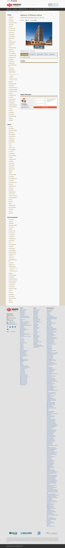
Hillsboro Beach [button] (12, 57)
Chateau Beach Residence (24, 321)
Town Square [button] (11, 114)
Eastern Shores (36, 320)
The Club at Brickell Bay (24, 366)
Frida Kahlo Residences (51, 378)
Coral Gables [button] (11, 34)
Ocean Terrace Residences (51, 420)
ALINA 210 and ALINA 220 (51, 328)
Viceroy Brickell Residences (51, 511)
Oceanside (22, 349)
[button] (57, 23)
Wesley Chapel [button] (12, 205)
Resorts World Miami (50, 438)
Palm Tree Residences (50, 432)
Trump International (23, 368)
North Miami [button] (11, 85)
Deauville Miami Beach (51, 359)
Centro (21, 320)
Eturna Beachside (50, 368)
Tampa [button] (10, 203)
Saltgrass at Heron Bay (37, 341)
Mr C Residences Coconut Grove (25, 336)
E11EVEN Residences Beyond (52, 363)
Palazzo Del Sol (22, 352)
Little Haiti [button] (11, 68)
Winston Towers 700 (23, 383)
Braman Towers (49, 346)
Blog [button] (31, 9)
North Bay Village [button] (12, 83)
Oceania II (21, 345)
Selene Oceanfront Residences (52, 452)
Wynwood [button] (11, 120)
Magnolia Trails (36, 335)
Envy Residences (50, 367)
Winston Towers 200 (23, 378)
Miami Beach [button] (11, 70)
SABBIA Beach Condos (24, 360)
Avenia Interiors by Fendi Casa (52, 338)
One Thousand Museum (24, 350)
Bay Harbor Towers (50, 340)
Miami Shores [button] (12, 168)
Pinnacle (21, 357)
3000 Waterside (49, 321)
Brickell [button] (10, 26)
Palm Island (35, 338)
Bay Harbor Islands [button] (13, 22)
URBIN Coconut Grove (50, 506)
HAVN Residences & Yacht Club (52, 381)
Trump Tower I (22, 371)
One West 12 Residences (51, 426)
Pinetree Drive (35, 339)
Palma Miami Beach (50, 433)
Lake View (35, 330)
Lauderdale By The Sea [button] (12, 65)
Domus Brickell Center (50, 362)
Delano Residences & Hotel (51, 360)
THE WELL (48, 468)
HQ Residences (49, 382)
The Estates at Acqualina (51, 477)
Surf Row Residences (50, 467)
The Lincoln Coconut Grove (51, 479)
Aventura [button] (11, 19)
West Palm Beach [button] (12, 116)
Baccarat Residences (50, 339)
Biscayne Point (35, 317)
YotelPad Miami (22, 384)
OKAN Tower (49, 414)
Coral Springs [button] (12, 36)
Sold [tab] (46, 54)
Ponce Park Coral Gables (51, 436)
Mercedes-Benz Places (51, 403)
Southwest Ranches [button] (13, 104)
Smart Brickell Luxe (50, 459)
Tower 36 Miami (49, 498)
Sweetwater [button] (11, 112)
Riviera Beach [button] (12, 101)
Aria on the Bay (22, 315)
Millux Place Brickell (50, 406)
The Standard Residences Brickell (52, 495)
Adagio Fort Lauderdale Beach (52, 329)
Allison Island (35, 313)
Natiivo (48, 410)
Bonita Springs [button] (12, 134)
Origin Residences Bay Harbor (52, 430)
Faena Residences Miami (51, 369)
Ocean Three (22, 340)
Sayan (21, 362)
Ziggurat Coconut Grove (51, 526)
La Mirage (35, 329)
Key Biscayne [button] (12, 63)
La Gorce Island (36, 328)
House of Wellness (50, 388)
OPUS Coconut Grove (50, 415)
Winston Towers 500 (23, 381)
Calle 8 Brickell (49, 349)
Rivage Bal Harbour (50, 443)
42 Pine (48, 313)
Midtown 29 (11, 76)
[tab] (13, 17)
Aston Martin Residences (24, 316)
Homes (34, 308)
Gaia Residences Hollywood (51, 379)
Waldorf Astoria (49, 521)
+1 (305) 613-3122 (55, 3)
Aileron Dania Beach (50, 330)
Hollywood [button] (11, 59)
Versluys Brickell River (50, 510)
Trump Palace (22, 369)
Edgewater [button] (11, 49)
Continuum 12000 (50, 357)
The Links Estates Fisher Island (38, 346)
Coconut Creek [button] (12, 28)
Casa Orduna (35, 318)
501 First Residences (50, 316)
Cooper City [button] (11, 32)
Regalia (21, 358)
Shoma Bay (49, 455)
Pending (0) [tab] (40, 54)
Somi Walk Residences (51, 463)
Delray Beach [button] (11, 44)
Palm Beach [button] (11, 180)
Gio (10, 73)
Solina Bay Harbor (50, 462)
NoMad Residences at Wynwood (52, 413)
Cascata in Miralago (36, 319)
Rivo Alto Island (36, 340)
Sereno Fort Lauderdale (51, 453)
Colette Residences (50, 356)
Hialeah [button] (10, 157)
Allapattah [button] (11, 17)
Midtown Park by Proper (13, 78)
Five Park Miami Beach (51, 370)
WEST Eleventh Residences (51, 518)
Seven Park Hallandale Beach (52, 454)
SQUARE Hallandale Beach (51, 447)
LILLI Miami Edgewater (50, 395)
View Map (32, 50)
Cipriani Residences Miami (51, 353)
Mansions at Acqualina (24, 329)
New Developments (50, 308)
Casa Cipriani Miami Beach (51, 350)
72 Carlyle (48, 314)
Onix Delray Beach (50, 427)
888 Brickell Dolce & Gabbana (52, 318)
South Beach (35, 342)
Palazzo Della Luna (23, 353)
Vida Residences (49, 512)
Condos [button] (9, 9)
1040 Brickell (49, 319)
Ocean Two (22, 339)
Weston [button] (10, 118)
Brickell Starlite (49, 347)
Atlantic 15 (35, 315)
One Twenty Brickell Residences (52, 425)
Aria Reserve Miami (50, 334)
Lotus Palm (35, 334)
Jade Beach (22, 326)
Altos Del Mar (35, 314)
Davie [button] (10, 40)
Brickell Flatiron (22, 319)
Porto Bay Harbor (50, 437)
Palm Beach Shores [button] (13, 91)
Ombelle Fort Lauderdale (51, 422)
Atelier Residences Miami (51, 337)
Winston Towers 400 (23, 380)
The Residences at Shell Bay (52, 485)
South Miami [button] (11, 103)
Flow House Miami (50, 371)
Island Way (35, 326)
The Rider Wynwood (50, 486)
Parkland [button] (11, 93)
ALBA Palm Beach (50, 327)
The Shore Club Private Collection (52, 490)
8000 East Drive (49, 326)
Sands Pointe (22, 361)
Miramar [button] (11, 81)
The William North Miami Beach (52, 497)
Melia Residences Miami (51, 402)
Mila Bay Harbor (49, 405)
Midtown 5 (11, 77)
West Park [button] (11, 209)
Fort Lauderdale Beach (37, 321)
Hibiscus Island (35, 324)
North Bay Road (36, 337)
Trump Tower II (22, 372)
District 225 (49, 361)
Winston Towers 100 (23, 377)
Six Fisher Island (49, 457)
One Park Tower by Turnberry (52, 424)
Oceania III (21, 346)
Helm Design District (50, 385)
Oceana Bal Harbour (23, 342)
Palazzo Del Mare (23, 351)
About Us (8, 331)
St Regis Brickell (49, 465)
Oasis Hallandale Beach (51, 416)
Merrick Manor (22, 330)
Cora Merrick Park (50, 358)
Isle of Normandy (36, 327)
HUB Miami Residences (51, 383)
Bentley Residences (50, 342)
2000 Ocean (22, 314)
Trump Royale (22, 370)
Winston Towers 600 (23, 382)
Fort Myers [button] (11, 151)
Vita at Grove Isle (49, 517)
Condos (21, 308)
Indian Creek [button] (11, 61)
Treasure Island (36, 347)
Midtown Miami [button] (12, 72)
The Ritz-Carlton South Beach (52, 489)
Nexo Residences (50, 412)
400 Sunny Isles (22, 313)
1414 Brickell (49, 320)
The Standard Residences (14, 79)
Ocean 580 (48, 417)
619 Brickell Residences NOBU (52, 317)
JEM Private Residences (51, 392)
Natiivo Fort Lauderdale (51, 411)
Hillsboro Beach (22, 310)
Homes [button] (15, 9)
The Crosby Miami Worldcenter (52, 475)
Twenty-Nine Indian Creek (51, 500)
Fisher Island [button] (11, 51)
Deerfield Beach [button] (12, 42)
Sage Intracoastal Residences (52, 448)
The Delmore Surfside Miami (52, 476)
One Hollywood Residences (51, 423)
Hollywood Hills (35, 325)
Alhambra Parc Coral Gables (51, 331)
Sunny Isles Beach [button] (13, 106)
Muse (21, 337)
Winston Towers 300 (23, 379)
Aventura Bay (35, 316)
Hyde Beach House (23, 324)
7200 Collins (49, 325)
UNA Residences (49, 505)
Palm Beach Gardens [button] (13, 89)
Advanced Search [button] (38, 9)
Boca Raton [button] (11, 24)
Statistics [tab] (52, 54)
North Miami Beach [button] (13, 87)
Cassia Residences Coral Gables (52, 352)
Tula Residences (49, 499)
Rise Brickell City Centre (24, 359)
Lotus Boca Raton (36, 331)
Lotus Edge (49, 401)
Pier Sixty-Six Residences (51, 435)
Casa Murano (49, 351)
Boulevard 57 (49, 345)
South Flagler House (50, 464)
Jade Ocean (22, 327)
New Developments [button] (23, 9)
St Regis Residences (50, 466)
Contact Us (13, 331)
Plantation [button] (11, 97)
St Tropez (21, 363)
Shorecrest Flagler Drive (51, 456)
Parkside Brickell (49, 434)
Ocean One (22, 338)
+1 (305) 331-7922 (55, 4)
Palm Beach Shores (23, 309)
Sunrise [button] (10, 108)
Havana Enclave (49, 384)
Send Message (45, 107)
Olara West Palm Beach (51, 421)
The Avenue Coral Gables (51, 470)
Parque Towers (22, 356)
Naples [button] (10, 172)
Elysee (48, 366)
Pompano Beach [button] (12, 99)
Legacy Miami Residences (51, 400)
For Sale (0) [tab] (24, 54)
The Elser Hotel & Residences (25, 367)
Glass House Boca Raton (51, 380)
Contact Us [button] (46, 9)
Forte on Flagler (49, 372)
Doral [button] (10, 45)
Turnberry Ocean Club (24, 374)
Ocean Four (22, 341)
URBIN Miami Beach (50, 507)
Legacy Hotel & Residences (51, 399)
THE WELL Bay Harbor (50, 469)
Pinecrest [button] (11, 188)
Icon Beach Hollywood (50, 389)
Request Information (25, 50)
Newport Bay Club (36, 336)
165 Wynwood (49, 315)
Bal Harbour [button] (11, 20)
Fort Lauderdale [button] (12, 53)
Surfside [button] (11, 110)
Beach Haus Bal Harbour (51, 341)
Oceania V (21, 348)
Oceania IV (22, 347)
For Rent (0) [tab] (32, 54)
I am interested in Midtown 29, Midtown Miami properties (51, 102)
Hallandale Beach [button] (12, 55)
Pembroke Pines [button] (12, 95)
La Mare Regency (50, 398)
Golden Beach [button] (12, 153)
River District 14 (49, 444)
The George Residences (37, 345)
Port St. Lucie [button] (12, 193)
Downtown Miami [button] (12, 47)
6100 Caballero (49, 324)
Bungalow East (49, 348)
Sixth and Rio (49, 458)
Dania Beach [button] (11, 38)
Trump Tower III (22, 373)
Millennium (22, 331)
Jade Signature (22, 328)
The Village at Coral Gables (51, 496)
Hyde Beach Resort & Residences (25, 325)
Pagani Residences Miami (51, 431)
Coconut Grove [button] (12, 30)
